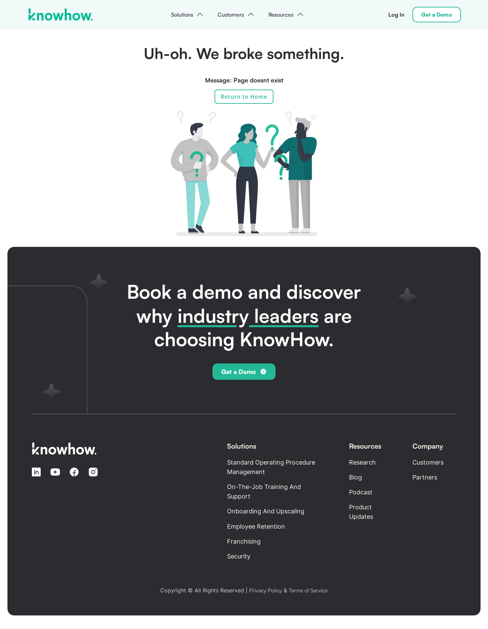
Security (238, 556)
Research (362, 462)
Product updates (361, 512)
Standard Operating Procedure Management (271, 467)
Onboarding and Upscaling (265, 511)
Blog (355, 477)
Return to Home (244, 96)
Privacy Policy (265, 590)
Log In (396, 14)
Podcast (360, 492)
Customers (428, 462)
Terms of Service (308, 590)
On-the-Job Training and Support (264, 491)
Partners (424, 477)
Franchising (244, 541)
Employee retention (256, 526)
